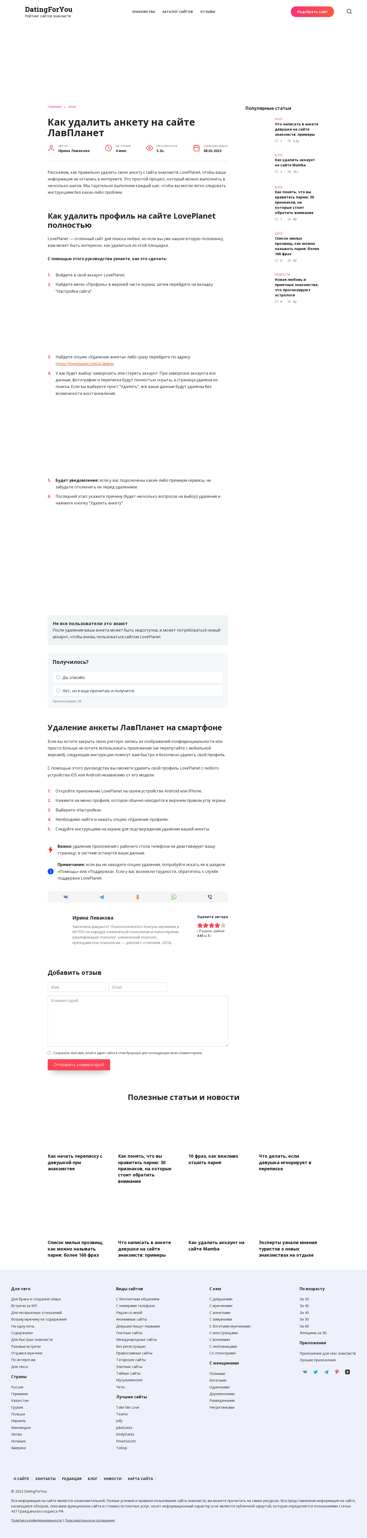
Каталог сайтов (178, 11)
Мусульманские (129, 1379)
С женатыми (219, 1311)
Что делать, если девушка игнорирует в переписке (285, 1162)
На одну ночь (22, 1325)
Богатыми (217, 1379)
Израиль (18, 1419)
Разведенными (222, 1399)
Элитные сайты (129, 1365)
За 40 (304, 1304)
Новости (113, 1477)
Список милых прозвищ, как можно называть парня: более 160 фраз (297, 244)
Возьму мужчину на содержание (39, 1318)
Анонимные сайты (131, 1318)
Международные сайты (136, 1338)
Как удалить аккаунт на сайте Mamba (295, 162)
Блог (93, 1477)
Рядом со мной (129, 1311)
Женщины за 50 (313, 1331)
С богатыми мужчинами (229, 1325)
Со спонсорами (222, 1351)
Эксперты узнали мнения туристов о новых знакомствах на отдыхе (288, 1248)
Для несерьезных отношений (36, 1311)
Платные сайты (129, 1331)
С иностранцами (223, 1331)
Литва (16, 1433)
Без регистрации (130, 1345)
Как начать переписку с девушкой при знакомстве (75, 1162)
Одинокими (219, 1386)
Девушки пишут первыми (138, 1325)
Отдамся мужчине (26, 1351)
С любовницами (223, 1345)
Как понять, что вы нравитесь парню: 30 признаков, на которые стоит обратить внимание (294, 201)
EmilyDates (125, 1433)
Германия (19, 1392)
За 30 (304, 1297)
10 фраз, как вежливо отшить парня (213, 1159)
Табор (121, 1446)
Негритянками (221, 1406)
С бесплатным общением (137, 1297)
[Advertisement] (183, 55)
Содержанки (22, 1331)
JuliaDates (124, 1426)
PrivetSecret (126, 1440)
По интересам (23, 1358)
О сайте (21, 1477)
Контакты (46, 1477)
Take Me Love (127, 1406)
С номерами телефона (135, 1304)
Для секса (19, 1365)
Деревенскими (222, 1392)
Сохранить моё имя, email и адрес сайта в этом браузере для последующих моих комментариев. (128, 1053)
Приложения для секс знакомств (328, 1352)
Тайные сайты (128, 1372)
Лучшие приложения (318, 1359)
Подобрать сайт (312, 11)
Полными (217, 1372)
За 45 (304, 1311)
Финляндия (21, 1426)
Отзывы (207, 11)
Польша (18, 1412)
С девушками (220, 1297)
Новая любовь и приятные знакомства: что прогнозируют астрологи (297, 284)
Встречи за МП (24, 1304)
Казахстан (20, 1399)
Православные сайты (134, 1351)
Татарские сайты (131, 1358)
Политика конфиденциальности (36, 1519)
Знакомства (143, 11)
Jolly (119, 1419)
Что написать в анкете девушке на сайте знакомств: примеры (296, 129)
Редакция (72, 1477)
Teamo (122, 1412)
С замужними (220, 1318)
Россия (17, 1386)
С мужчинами (220, 1304)
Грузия (17, 1406)
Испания (18, 1440)
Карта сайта (140, 1477)
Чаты (120, 1385)
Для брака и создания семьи (36, 1297)
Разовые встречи (26, 1345)
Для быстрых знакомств (32, 1338)
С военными (219, 1338)
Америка (18, 1446)
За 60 (304, 1325)
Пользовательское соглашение (90, 1519)
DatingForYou (48, 9)
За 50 (304, 1318)
